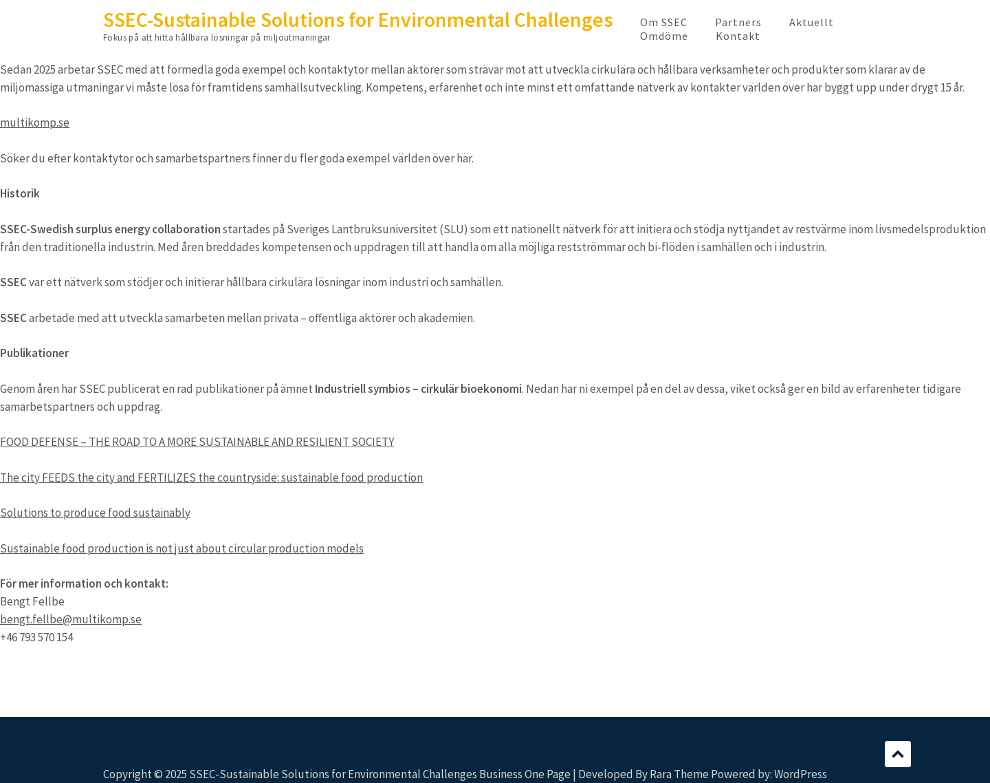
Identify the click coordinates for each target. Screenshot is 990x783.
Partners (738, 22)
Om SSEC (664, 22)
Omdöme (664, 36)
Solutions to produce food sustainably (95, 512)
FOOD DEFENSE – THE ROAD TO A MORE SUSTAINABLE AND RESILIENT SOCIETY (197, 441)
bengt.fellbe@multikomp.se (71, 619)
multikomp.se (34, 122)
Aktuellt (811, 22)
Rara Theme (679, 774)
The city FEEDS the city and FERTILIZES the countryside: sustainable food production (211, 477)
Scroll (898, 754)
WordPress (800, 774)
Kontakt (738, 36)
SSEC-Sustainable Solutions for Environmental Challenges (358, 19)
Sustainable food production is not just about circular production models (182, 548)
